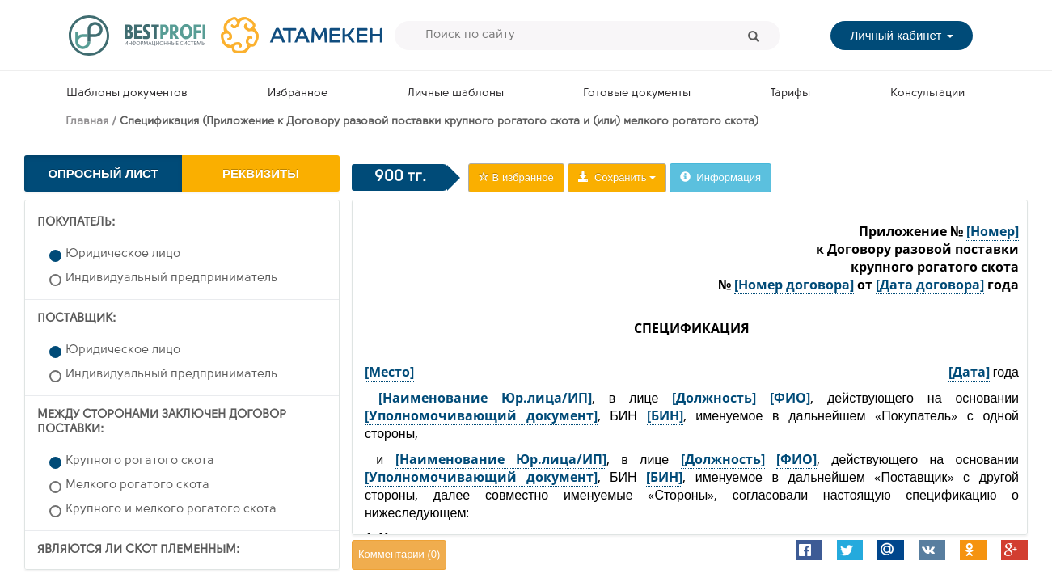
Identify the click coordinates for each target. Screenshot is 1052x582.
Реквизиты (260, 173)
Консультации (927, 93)
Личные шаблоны (456, 93)
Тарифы (790, 93)
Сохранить (617, 177)
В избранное (516, 177)
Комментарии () (399, 554)
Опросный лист (103, 173)
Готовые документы (637, 93)
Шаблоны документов (127, 93)
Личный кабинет (901, 35)
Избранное (297, 93)
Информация (720, 177)
